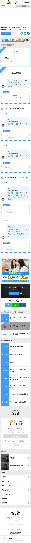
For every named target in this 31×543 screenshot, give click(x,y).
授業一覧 (16, 527)
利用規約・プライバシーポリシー (15, 524)
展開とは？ (13, 362)
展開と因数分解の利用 (16, 465)
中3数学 (3, 472)
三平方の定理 (6, 494)
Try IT (15, 2)
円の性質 (4, 498)
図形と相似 (5, 490)
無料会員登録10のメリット (15, 520)
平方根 (4, 477)
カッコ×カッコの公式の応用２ (19, 402)
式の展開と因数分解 (7, 340)
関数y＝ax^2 (6, 485)
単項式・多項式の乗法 (16, 347)
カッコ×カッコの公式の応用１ (19, 394)
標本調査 (4, 503)
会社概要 (16, 522)
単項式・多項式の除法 (16, 354)
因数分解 (12, 458)
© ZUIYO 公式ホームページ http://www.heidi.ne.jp (16, 538)
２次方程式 (5, 481)
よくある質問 (16, 526)
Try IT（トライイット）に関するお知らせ (15, 529)
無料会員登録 (27, 2)
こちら (11, 445)
